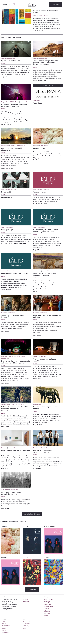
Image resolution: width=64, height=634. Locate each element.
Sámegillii (47, 603)
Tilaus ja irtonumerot (29, 622)
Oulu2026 (11, 102)
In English (47, 611)
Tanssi (17, 102)
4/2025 (4, 629)
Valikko (4, 4)
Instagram (26, 601)
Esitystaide (4, 102)
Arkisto (46, 615)
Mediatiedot (26, 627)
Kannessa (36, 145)
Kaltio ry (25, 629)
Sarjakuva (13, 189)
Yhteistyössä (36, 100)
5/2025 (46, 15)
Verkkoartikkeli (11, 58)
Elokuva (3, 58)
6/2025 (35, 363)
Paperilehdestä (37, 15)
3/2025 (4, 630)
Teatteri (23, 356)
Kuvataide (4, 448)
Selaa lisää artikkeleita (32, 514)
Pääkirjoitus (46, 189)
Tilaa (55, 4)
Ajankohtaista (5, 145)
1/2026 (3, 63)
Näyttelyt (46, 610)
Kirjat (2, 227)
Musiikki (11, 356)
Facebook (25, 599)
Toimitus (25, 625)
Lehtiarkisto (32, 589)
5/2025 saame (6, 625)
